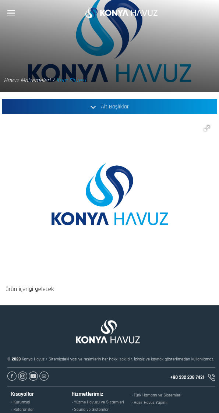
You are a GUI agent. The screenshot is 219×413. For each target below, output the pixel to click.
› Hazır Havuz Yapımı (149, 402)
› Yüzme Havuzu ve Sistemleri (97, 402)
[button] (207, 128)
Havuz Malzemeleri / (29, 80)
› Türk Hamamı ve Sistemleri (156, 395)
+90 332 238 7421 (192, 377)
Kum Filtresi (71, 80)
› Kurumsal (20, 402)
